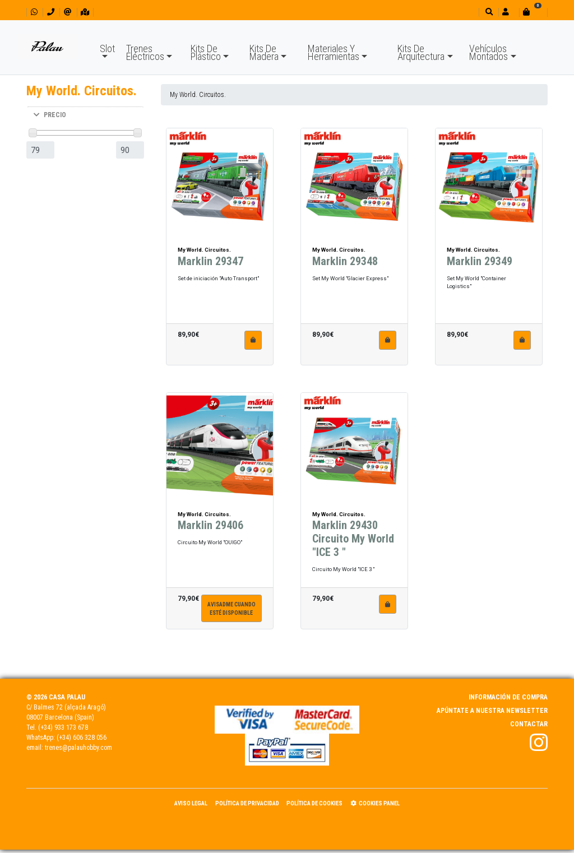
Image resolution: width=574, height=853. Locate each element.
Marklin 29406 (210, 525)
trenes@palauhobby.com (78, 748)
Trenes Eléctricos (145, 52)
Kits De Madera (264, 52)
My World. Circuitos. (198, 95)
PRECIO (50, 115)
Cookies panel (375, 803)
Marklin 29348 (345, 261)
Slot (107, 48)
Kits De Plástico (206, 52)
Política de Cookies (314, 803)
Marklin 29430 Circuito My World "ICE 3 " (353, 538)
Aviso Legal (190, 803)
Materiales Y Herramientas (333, 52)
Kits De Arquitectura (421, 52)
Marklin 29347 (210, 261)
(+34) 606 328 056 (82, 737)
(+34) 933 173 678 (63, 727)
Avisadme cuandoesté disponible (231, 608)
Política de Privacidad (247, 803)
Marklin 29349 (479, 261)
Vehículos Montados (488, 52)
